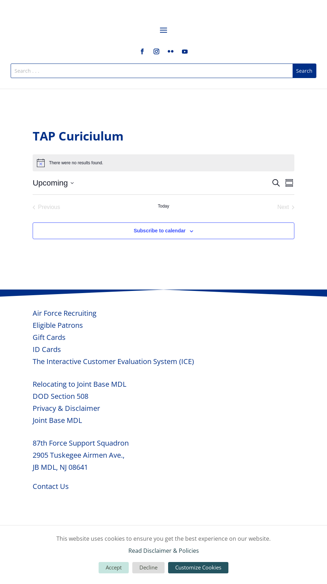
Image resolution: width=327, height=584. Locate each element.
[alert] (163, 162)
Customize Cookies (198, 567)
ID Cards (47, 349)
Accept (114, 567)
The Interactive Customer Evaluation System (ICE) (113, 361)
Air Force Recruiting (64, 313)
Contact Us (51, 486)
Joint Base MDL (57, 420)
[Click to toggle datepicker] (53, 183)
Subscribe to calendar (159, 230)
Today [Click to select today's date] (163, 206)
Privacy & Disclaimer (66, 408)
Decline (148, 567)
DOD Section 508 (60, 396)
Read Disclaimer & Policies (163, 551)
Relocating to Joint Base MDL (79, 384)
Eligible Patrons (58, 325)
